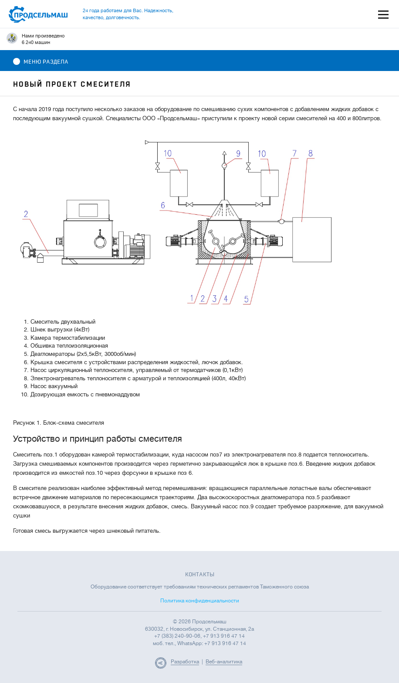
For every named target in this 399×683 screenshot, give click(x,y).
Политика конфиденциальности (199, 601)
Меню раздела (40, 62)
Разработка (185, 662)
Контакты (199, 574)
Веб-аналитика (224, 662)
